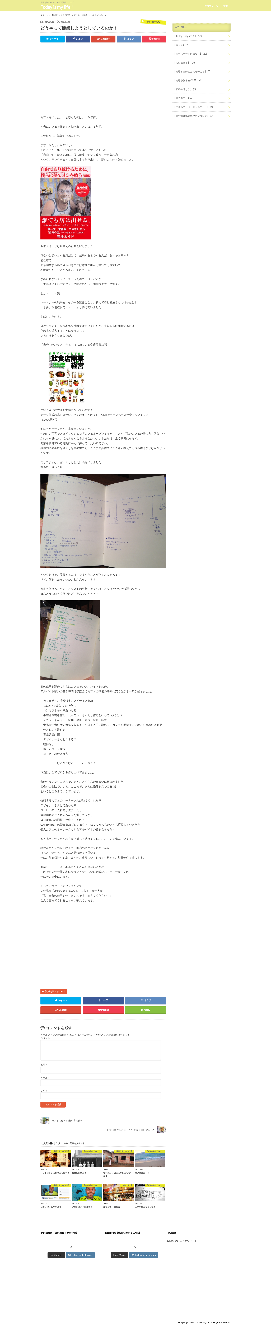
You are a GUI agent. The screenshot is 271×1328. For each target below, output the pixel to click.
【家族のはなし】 (184, 89)
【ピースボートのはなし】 (190, 53)
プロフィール (211, 6)
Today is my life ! (56, 7)
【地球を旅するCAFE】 (55, 991)
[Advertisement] (103, 81)
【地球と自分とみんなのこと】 (191, 71)
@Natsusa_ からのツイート (182, 1241)
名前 (43, 1065)
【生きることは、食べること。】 (193, 106)
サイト (44, 1090)
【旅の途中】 (182, 98)
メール (44, 1077)
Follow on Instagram (80, 1255)
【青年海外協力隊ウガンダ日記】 (193, 115)
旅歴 (225, 6)
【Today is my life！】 (187, 36)
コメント (45, 1038)
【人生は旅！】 (184, 62)
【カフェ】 (181, 44)
